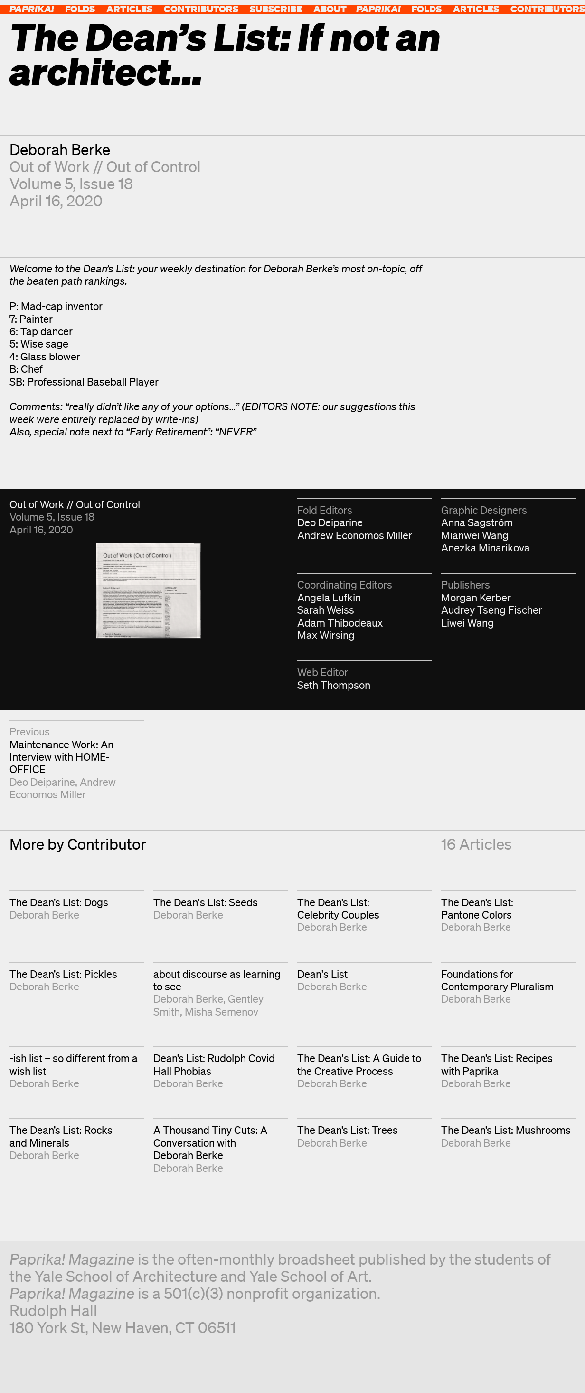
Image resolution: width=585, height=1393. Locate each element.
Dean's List (322, 973)
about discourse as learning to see (217, 980)
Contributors (201, 8)
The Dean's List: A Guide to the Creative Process (359, 1064)
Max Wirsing (326, 635)
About (330, 8)
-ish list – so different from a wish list (73, 1064)
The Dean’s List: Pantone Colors (477, 908)
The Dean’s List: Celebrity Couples (338, 908)
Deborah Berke (59, 149)
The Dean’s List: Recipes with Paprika (497, 1064)
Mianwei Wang (475, 535)
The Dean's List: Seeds (205, 902)
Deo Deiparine (330, 522)
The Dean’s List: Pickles (63, 973)
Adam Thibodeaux (340, 622)
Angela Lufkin (329, 597)
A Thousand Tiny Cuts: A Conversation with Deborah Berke (210, 1142)
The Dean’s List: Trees (347, 1129)
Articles (129, 8)
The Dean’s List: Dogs (58, 902)
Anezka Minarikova (485, 547)
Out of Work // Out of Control (105, 166)
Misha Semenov (221, 1011)
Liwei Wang (467, 622)
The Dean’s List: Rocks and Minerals (61, 1136)
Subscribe (276, 8)
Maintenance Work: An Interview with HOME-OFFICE (61, 757)
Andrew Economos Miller (354, 535)
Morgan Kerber (476, 597)
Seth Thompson (333, 684)
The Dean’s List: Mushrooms (506, 1129)
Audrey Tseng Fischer (491, 609)
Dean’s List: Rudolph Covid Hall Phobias (214, 1064)
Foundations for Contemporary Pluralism (497, 980)
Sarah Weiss (325, 609)
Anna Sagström (477, 522)
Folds (80, 8)
